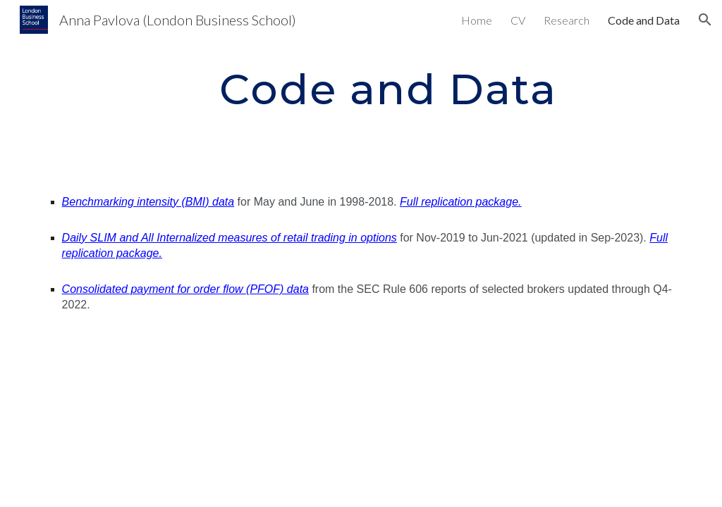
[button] (705, 20)
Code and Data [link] (644, 20)
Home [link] (476, 20)
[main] (388, 88)
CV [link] (517, 20)
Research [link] (566, 20)
